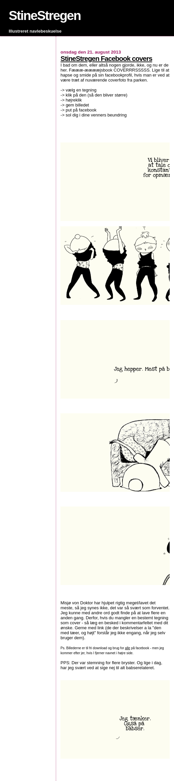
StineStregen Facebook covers (106, 58)
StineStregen (45, 15)
